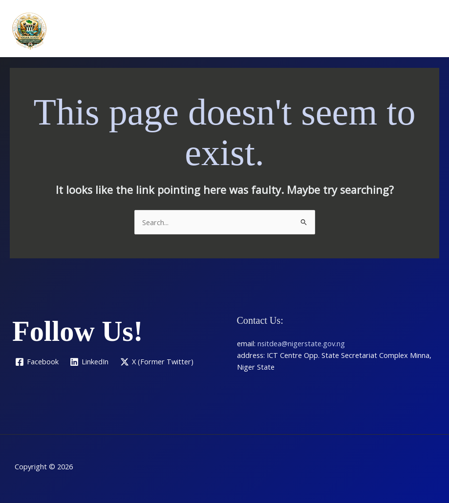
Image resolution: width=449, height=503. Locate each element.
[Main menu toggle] (429, 31)
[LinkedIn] (89, 361)
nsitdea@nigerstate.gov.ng (301, 343)
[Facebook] (37, 361)
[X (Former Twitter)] (156, 361)
